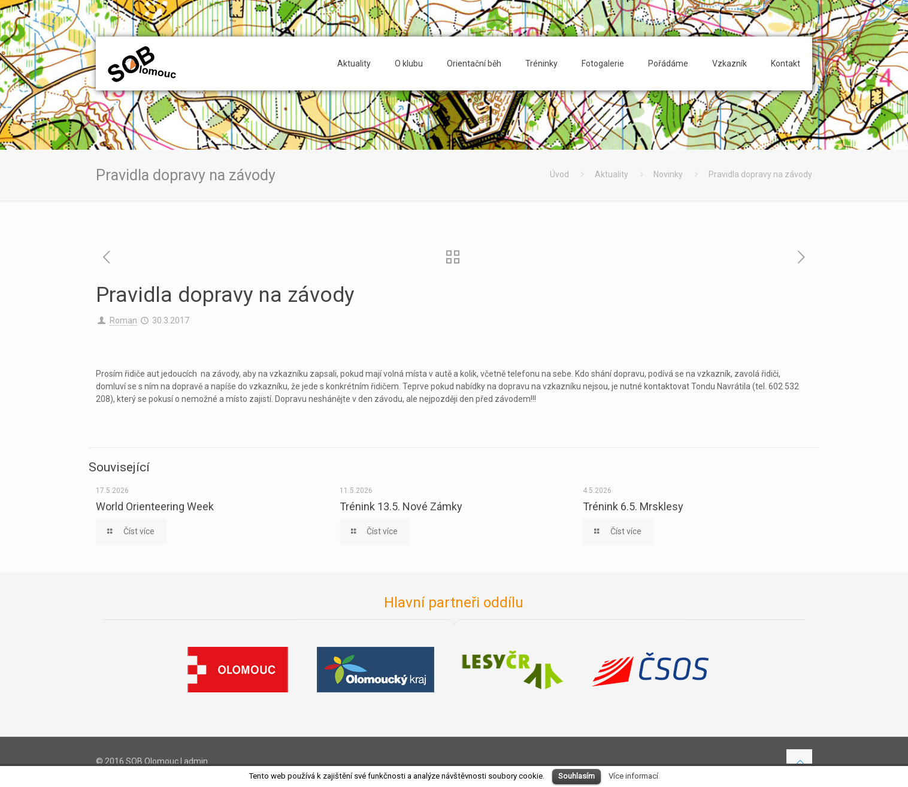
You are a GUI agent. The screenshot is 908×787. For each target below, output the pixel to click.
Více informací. (634, 775)
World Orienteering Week (155, 506)
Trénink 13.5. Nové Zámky (401, 506)
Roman (123, 320)
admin (196, 761)
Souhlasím (576, 775)
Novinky (668, 174)
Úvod (559, 174)
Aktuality (611, 174)
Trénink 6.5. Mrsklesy (633, 506)
